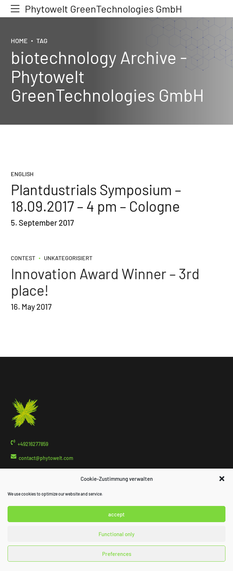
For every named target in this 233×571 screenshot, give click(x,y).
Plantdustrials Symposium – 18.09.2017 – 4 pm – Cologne (96, 198)
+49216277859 (33, 444)
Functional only (116, 534)
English (22, 174)
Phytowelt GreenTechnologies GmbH (103, 9)
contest (23, 263)
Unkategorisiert (68, 263)
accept (116, 514)
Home (19, 41)
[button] (221, 478)
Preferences (116, 554)
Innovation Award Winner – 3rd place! (105, 287)
